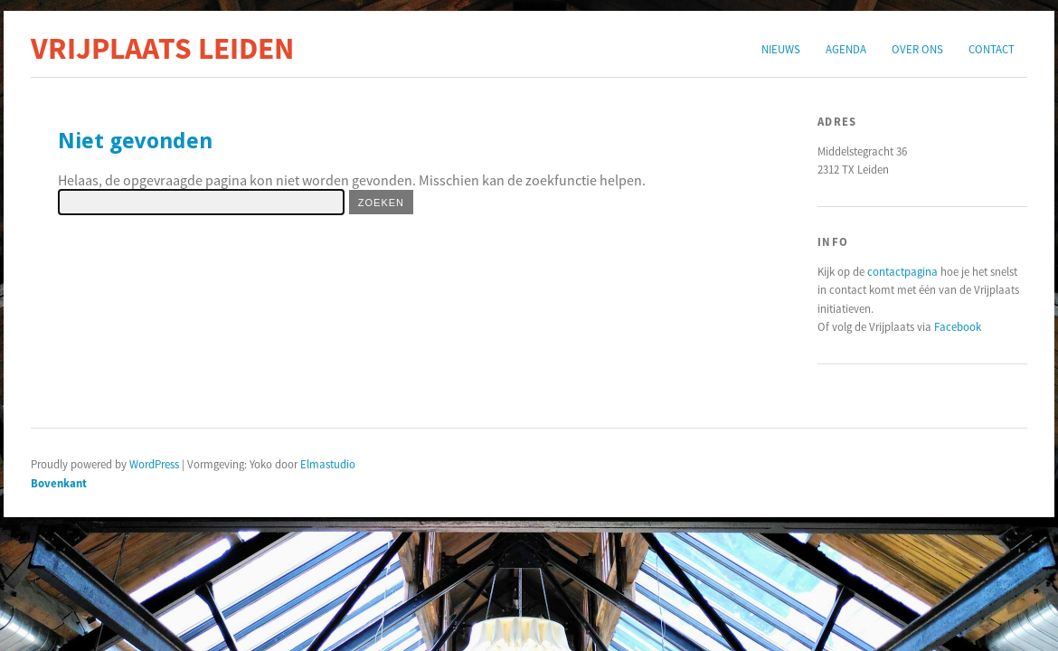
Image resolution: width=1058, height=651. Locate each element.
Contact (991, 49)
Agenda (846, 49)
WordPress (154, 464)
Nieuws (780, 49)
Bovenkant (59, 483)
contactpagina (902, 271)
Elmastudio (327, 464)
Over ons (917, 49)
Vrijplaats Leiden (162, 48)
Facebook (957, 326)
